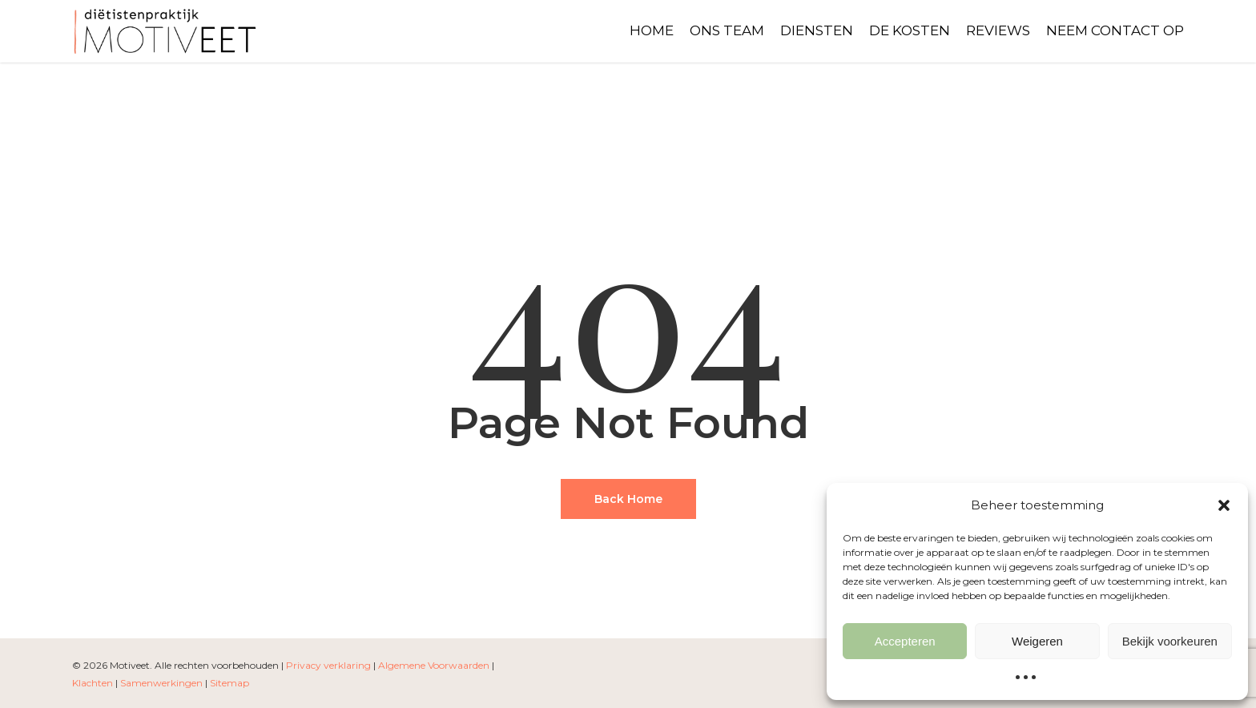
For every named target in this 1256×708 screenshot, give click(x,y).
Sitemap (229, 683)
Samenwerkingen (161, 683)
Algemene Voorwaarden (433, 665)
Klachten (92, 683)
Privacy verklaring (328, 665)
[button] (1224, 505)
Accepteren (905, 641)
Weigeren (1037, 641)
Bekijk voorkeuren (1170, 641)
